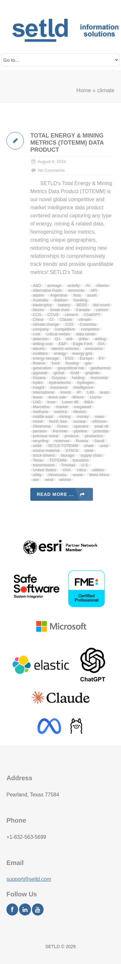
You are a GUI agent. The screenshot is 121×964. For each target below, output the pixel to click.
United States (44, 470)
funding (72, 363)
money (83, 416)
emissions (94, 348)
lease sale (57, 397)
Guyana (59, 378)
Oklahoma (42, 426)
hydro (38, 382)
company (41, 329)
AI (88, 285)
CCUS (52, 314)
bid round (101, 305)
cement (71, 314)
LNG (37, 402)
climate (84, 319)
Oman (62, 426)
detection (41, 339)
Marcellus (41, 407)
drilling (100, 339)
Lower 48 (70, 402)
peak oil (101, 426)
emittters (40, 353)
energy (60, 353)
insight (38, 387)
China (38, 319)
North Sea (58, 421)
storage (67, 455)
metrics (61, 412)
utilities (98, 470)
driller (83, 339)
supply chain (91, 455)
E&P (62, 344)
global (59, 373)
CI (51, 319)
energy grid (82, 353)
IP (79, 392)
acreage (54, 285)
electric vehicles (65, 348)
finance (39, 363)
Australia (40, 300)
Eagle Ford (82, 344)
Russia (82, 441)
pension (39, 431)
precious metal (45, 436)
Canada (82, 310)
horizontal (99, 378)
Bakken (61, 300)
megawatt (82, 407)
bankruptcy (42, 305)
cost (36, 334)
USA (67, 470)
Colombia (88, 324)
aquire (38, 295)
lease (37, 397)
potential (101, 431)
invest (65, 392)
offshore (99, 421)
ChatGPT (92, 314)
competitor (90, 329)
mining (64, 416)
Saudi (99, 441)
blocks (38, 310)
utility (37, 475)
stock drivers (44, 455)
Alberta (102, 285)
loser (51, 402)
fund (55, 363)
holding (78, 378)
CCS (37, 314)
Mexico (79, 412)
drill (69, 339)
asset (91, 295)
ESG (69, 358)
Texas (38, 460)
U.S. (85, 465)
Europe (86, 358)
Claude (66, 319)
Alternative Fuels (47, 290)
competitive (65, 329)
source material (46, 450)
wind (49, 479)
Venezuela (57, 475)
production (94, 436)
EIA (101, 344)
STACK (72, 450)
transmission (44, 465)
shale (89, 445)
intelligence (83, 387)
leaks (104, 392)
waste (78, 475)
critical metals (58, 334)
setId (37, 445)
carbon (102, 310)
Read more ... (55, 494)
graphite (92, 373)
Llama (95, 397)
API (94, 290)
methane (40, 412)
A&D (37, 285)
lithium (78, 397)
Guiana (39, 378)
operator (81, 426)
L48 (90, 392)
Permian (60, 431)
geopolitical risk (71, 368)
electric (39, 348)
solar (104, 445)
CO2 (70, 324)
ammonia (76, 290)
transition (80, 460)
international (43, 392)
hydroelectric (60, 382)
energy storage (46, 358)
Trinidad (68, 465)
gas (88, 363)
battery (64, 305)
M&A (89, 402)
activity (74, 285)
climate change (46, 324)
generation (42, 368)
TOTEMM (57, 460)
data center (86, 334)
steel (89, 450)
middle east (43, 416)
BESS (81, 305)
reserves (62, 441)
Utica (81, 470)
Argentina (58, 295)
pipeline (80, 431)
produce (71, 436)
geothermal (100, 368)
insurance (59, 387)
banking (80, 300)
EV (101, 358)
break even (59, 310)
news (99, 416)
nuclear (79, 421)
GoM (75, 373)
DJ (57, 339)
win (36, 479)
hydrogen (85, 382)
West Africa (99, 475)
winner (65, 479)
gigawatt (40, 373)
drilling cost (42, 344)
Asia (77, 295)
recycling (40, 441)
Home (83, 90)
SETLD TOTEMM (63, 445)
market (62, 407)
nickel (38, 421)
